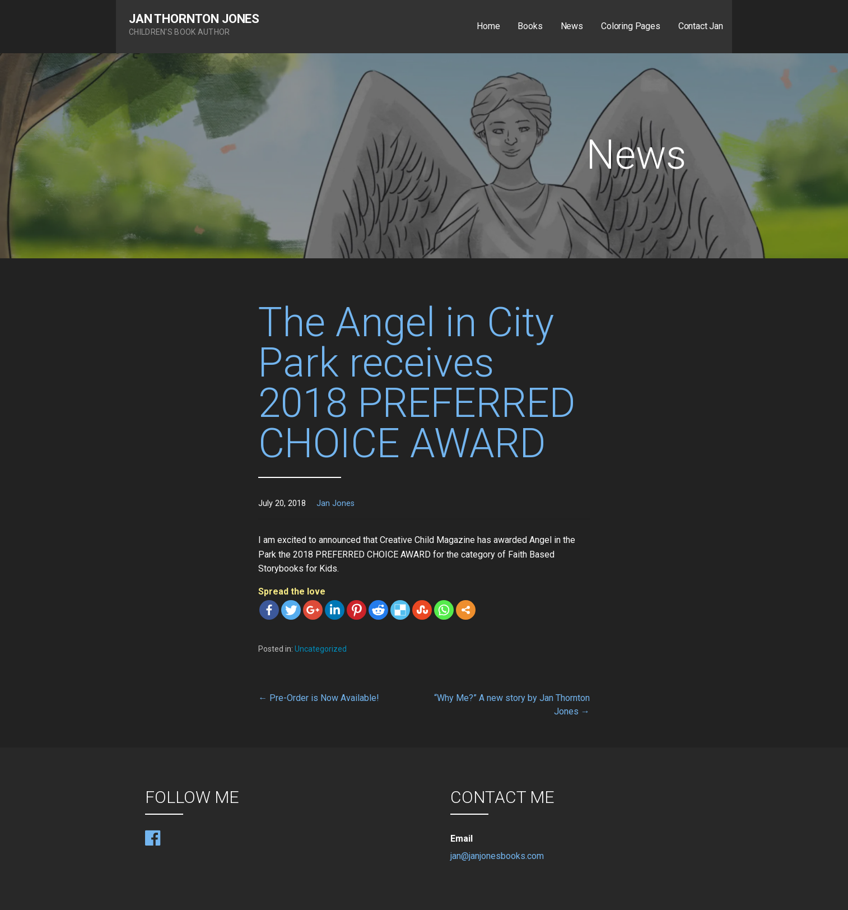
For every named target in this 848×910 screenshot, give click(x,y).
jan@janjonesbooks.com (497, 856)
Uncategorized (321, 648)
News (572, 26)
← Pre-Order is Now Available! (318, 698)
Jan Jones (335, 503)
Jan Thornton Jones (194, 19)
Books (530, 26)
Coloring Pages (630, 26)
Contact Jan (700, 26)
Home (488, 26)
